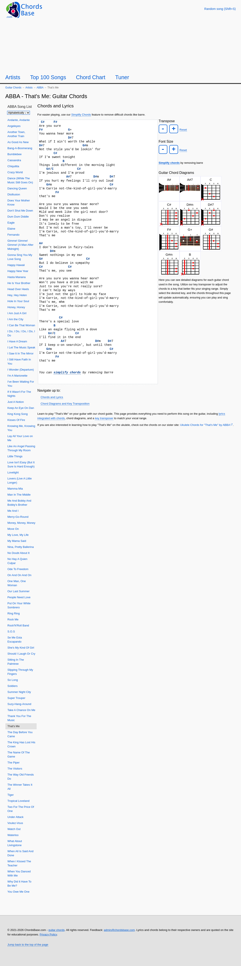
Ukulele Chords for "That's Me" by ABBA (205, 425)
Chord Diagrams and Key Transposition (65, 403)
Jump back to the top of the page (28, 944)
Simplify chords (169, 162)
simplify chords (67, 372)
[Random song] (220, 8)
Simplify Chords (81, 114)
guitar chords (56, 930)
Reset (182, 129)
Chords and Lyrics (52, 397)
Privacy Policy (48, 934)
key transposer (104, 418)
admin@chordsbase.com (119, 930)
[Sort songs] (18, 113)
